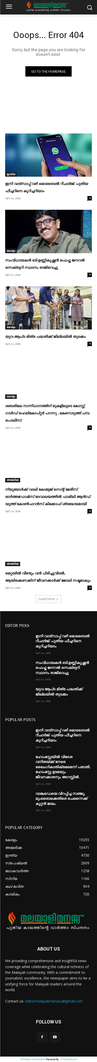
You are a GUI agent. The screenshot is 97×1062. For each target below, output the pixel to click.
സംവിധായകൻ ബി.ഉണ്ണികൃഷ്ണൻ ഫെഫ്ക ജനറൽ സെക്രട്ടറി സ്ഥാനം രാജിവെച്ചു (62, 668)
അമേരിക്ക (13, 480)
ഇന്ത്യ (11, 174)
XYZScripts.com (69, 1059)
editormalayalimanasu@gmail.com (54, 1001)
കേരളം (11, 251)
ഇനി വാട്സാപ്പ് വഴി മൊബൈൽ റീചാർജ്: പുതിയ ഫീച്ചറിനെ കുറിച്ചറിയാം (62, 641)
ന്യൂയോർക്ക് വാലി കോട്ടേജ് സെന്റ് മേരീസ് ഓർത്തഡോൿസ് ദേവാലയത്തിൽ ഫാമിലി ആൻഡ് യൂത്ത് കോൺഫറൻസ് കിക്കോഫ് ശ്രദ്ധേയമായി (47, 497)
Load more (48, 599)
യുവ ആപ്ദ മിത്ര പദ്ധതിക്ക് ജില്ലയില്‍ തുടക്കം (45, 337)
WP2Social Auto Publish (32, 1059)
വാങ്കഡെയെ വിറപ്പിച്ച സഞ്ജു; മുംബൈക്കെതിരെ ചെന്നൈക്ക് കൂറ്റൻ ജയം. (61, 799)
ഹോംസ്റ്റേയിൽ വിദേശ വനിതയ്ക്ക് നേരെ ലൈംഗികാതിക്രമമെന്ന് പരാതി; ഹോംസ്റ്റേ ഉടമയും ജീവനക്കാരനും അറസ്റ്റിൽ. (62, 767)
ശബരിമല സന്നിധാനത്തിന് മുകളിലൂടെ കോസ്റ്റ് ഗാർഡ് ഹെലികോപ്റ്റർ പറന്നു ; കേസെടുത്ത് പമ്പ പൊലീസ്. (47, 413)
